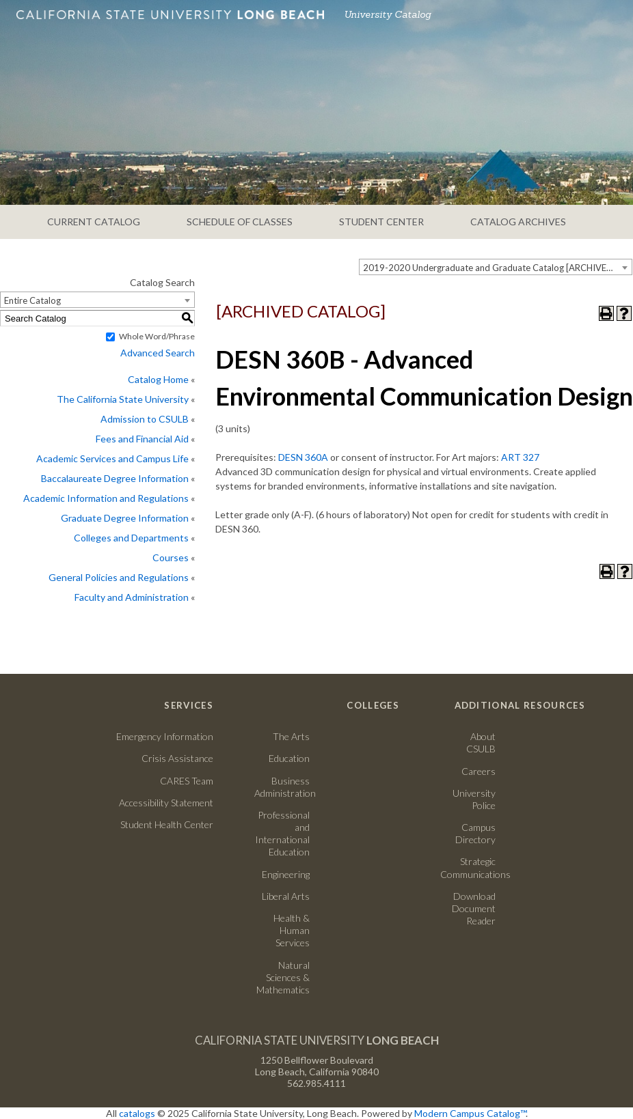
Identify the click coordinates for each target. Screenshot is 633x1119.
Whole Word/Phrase (157, 336)
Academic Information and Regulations (106, 498)
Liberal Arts (286, 896)
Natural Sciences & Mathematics (283, 977)
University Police (474, 799)
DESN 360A (303, 457)
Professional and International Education (282, 833)
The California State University (123, 399)
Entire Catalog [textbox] (32, 300)
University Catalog (387, 14)
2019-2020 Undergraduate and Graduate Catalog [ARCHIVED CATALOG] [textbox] (497, 267)
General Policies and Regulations (119, 577)
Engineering (286, 874)
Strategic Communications (468, 867)
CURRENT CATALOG (93, 221)
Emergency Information (164, 736)
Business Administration (282, 787)
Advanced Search (157, 352)
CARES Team (186, 781)
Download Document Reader (474, 908)
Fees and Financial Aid (142, 438)
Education (289, 758)
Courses (170, 557)
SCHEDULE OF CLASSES (240, 221)
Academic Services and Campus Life (112, 458)
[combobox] (495, 267)
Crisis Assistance (177, 758)
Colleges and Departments (131, 537)
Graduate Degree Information (125, 518)
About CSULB (481, 742)
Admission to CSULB (144, 419)
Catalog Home (158, 379)
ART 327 (520, 457)
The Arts (291, 736)
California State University (317, 1040)
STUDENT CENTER (381, 221)
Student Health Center (166, 824)
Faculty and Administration (132, 597)
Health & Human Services (291, 930)
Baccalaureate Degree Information (115, 478)
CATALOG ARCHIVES (518, 221)
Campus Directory (475, 833)
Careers (468, 771)
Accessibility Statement (166, 802)
